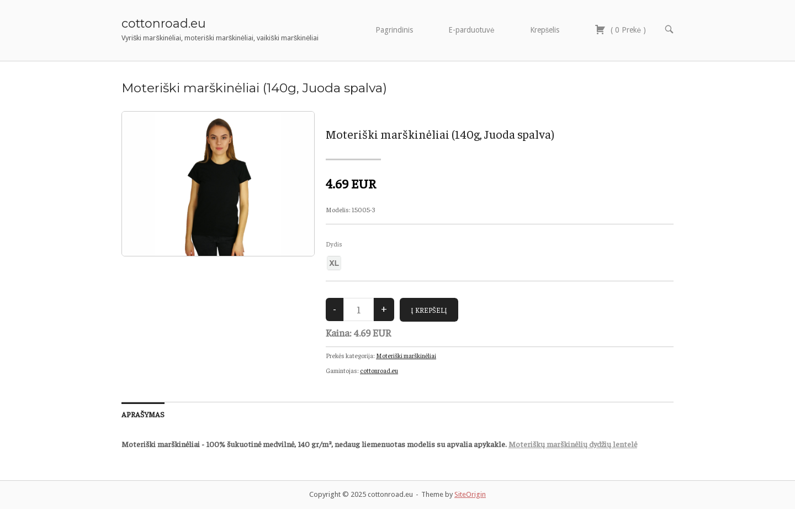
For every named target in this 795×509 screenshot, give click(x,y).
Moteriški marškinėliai (406, 355)
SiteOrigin (470, 494)
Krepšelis (545, 29)
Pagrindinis (394, 29)
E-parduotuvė (471, 29)
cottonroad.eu (163, 23)
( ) (620, 29)
